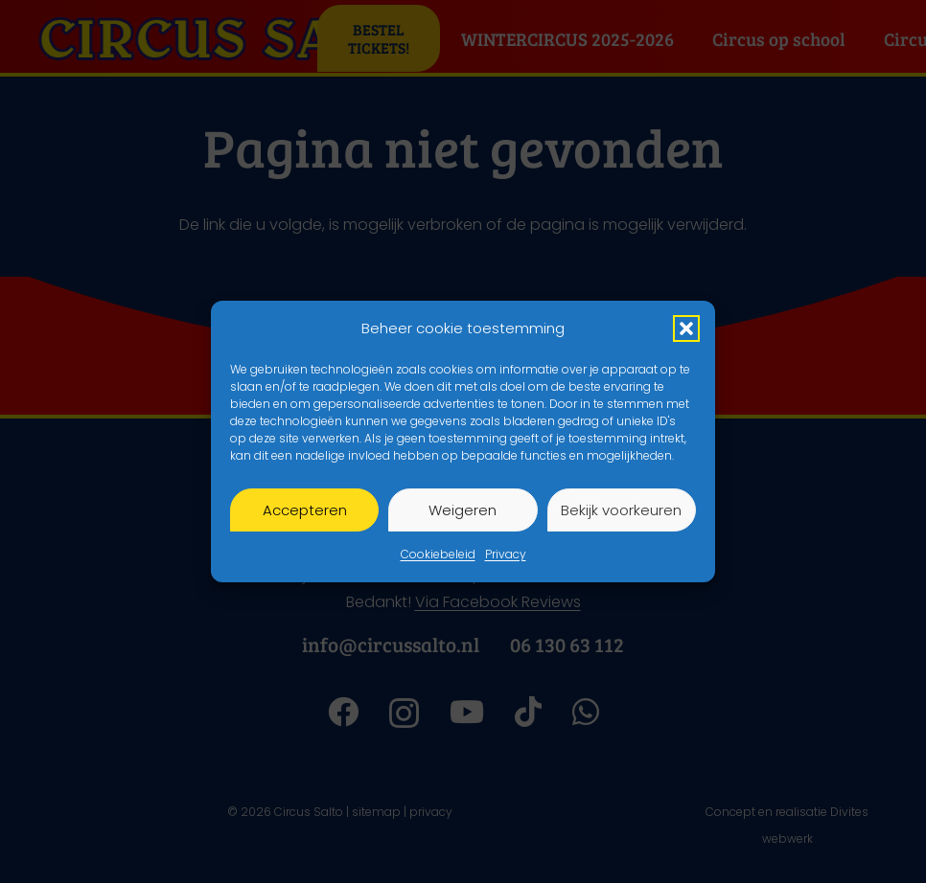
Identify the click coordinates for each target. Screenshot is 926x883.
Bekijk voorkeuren (621, 510)
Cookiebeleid (438, 554)
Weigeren (462, 510)
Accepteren (305, 510)
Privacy (505, 554)
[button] (686, 328)
